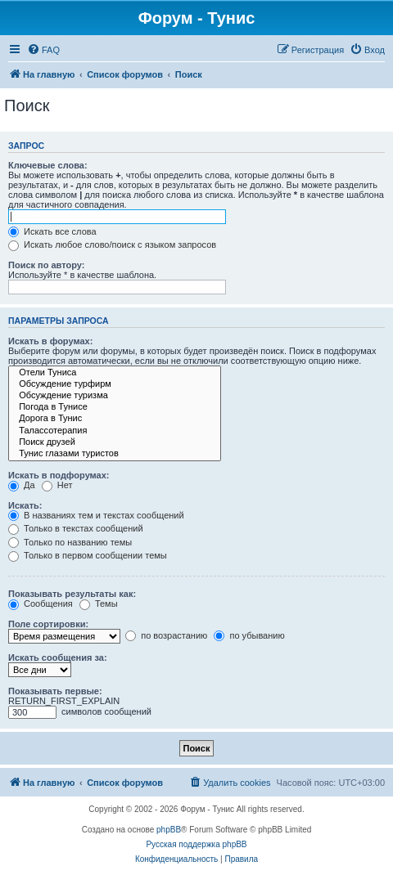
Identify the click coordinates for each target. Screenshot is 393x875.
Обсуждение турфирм (114, 384)
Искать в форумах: (50, 341)
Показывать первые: (55, 691)
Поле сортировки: (48, 624)
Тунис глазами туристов (114, 454)
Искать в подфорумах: (59, 475)
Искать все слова (52, 231)
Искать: (25, 505)
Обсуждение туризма (114, 396)
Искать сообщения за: (57, 657)
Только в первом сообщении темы (87, 555)
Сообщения (40, 603)
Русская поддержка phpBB (196, 844)
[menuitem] (43, 50)
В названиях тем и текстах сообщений (96, 515)
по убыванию (249, 635)
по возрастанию (166, 635)
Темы (98, 603)
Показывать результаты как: (72, 594)
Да (21, 485)
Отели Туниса (114, 373)
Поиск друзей (114, 442)
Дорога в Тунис (114, 418)
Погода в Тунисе (114, 407)
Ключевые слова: (48, 165)
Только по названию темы (70, 542)
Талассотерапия (114, 431)
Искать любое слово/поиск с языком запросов (112, 244)
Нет (57, 485)
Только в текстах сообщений (75, 528)
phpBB (168, 829)
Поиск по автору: (46, 265)
